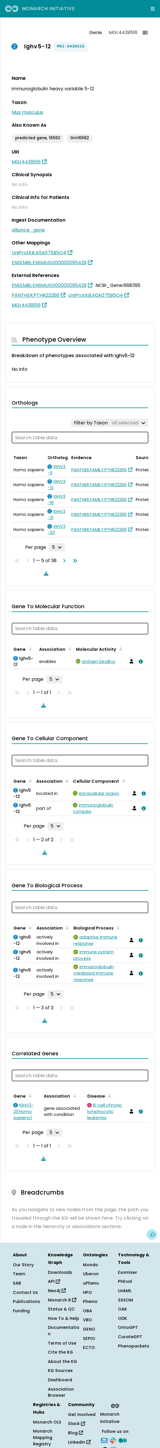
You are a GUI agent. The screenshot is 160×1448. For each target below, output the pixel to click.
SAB (17, 1283)
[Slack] (113, 1440)
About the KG (62, 1361)
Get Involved (81, 1414)
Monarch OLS (47, 1422)
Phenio (90, 1301)
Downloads (60, 1272)
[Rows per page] (57, 547)
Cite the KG (60, 1352)
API (54, 1281)
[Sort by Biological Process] (117, 927)
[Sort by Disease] (108, 1095)
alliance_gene (28, 230)
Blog (75, 1433)
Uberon (91, 1274)
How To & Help (63, 1318)
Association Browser (61, 1392)
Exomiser (127, 1272)
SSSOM (125, 1300)
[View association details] (140, 661)
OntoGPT (128, 1327)
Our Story (23, 1265)
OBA (87, 1311)
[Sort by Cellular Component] (122, 781)
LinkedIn (79, 1442)
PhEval (125, 1281)
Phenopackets (133, 1346)
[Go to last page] (73, 561)
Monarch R (62, 1300)
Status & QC (61, 1309)
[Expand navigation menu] (152, 8)
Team (19, 1274)
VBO (87, 1320)
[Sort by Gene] (29, 649)
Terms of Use (62, 1343)
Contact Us (25, 1292)
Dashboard (60, 1380)
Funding (21, 1311)
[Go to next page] (63, 561)
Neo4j (57, 1291)
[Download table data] (45, 573)
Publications (26, 1301)
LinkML (124, 1291)
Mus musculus (27, 112)
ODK (122, 1318)
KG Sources (60, 1370)
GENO (89, 1329)
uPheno (91, 1283)
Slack (76, 1423)
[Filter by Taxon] (109, 423)
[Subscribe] (104, 1440)
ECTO (89, 1347)
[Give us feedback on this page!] (152, 1234)
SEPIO (89, 1338)
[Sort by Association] (68, 649)
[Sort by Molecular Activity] (119, 649)
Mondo (90, 1265)
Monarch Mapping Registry (42, 1437)
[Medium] (123, 1440)
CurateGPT (130, 1337)
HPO (87, 1292)
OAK (122, 1309)
